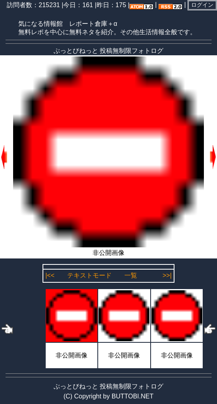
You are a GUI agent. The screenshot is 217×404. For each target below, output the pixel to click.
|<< (49, 275)
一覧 (130, 275)
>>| (167, 275)
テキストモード (89, 275)
